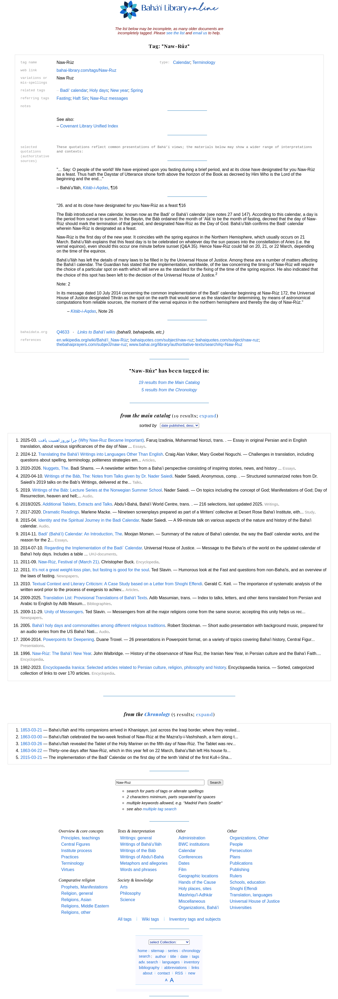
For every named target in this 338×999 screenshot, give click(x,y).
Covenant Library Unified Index (89, 126)
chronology (191, 951)
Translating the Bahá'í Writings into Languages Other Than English (100, 454)
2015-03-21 (31, 757)
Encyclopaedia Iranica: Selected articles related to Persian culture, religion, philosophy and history (134, 667)
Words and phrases (138, 869)
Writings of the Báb (138, 850)
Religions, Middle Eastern (85, 906)
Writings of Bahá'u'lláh (141, 844)
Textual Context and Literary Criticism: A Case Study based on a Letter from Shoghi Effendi (117, 584)
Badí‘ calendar (72, 90)
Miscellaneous (192, 901)
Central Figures (75, 844)
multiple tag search (159, 809)
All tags (125, 919)
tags (195, 956)
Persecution (241, 850)
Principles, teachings (80, 838)
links (195, 967)
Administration (192, 838)
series (173, 951)
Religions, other (76, 912)
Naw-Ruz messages (109, 98)
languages (171, 962)
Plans (235, 857)
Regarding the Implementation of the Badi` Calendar (93, 548)
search (144, 956)
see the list (175, 33)
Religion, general (77, 893)
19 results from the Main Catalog (169, 382)
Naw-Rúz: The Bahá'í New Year (61, 653)
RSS (179, 973)
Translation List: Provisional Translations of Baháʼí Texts (95, 598)
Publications (241, 863)
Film (182, 869)
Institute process (76, 850)
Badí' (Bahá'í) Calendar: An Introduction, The (80, 534)
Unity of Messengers (63, 612)
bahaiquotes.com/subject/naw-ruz (161, 340)
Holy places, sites (195, 888)
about (147, 973)
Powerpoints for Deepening (68, 639)
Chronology (157, 714)
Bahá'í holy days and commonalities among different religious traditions (98, 625)
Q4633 (63, 332)
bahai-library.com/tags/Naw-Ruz (86, 70)
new (191, 973)
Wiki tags (150, 919)
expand (208, 415)
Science (127, 899)
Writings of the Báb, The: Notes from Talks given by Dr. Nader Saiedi (108, 476)
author (160, 956)
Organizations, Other (249, 838)
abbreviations (175, 967)
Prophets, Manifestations (84, 887)
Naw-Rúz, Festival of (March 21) (68, 562)
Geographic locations (198, 876)
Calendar (181, 62)
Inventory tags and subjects (195, 919)
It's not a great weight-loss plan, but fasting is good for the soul (90, 570)
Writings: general (136, 838)
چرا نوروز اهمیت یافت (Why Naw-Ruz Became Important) (91, 440)
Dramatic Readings (61, 512)
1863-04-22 (31, 750)
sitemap (157, 951)
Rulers (236, 876)
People (236, 844)
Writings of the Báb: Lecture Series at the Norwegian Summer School (97, 490)
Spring (136, 90)
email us (200, 33)
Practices (70, 857)
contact (164, 973)
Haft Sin (80, 98)
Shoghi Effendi (243, 888)
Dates (184, 863)
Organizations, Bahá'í (199, 907)
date (184, 956)
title (173, 956)
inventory (191, 962)
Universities (241, 907)
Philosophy (130, 893)
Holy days (99, 90)
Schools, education (247, 882)
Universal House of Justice (255, 901)
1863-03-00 (31, 737)
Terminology (204, 62)
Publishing (239, 869)
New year (119, 90)
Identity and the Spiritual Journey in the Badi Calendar (88, 520)
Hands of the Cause (197, 882)
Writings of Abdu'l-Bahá (142, 857)
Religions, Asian (76, 899)
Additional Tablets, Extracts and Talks (77, 504)
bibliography (149, 967)
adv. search (148, 962)
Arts (124, 887)
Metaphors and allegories (144, 863)
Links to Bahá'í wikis (96, 332)
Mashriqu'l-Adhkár (195, 895)
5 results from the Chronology (169, 390)
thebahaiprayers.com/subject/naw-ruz (92, 344)
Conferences (191, 857)
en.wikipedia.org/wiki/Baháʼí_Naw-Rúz (92, 340)
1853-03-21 (31, 730)
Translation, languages (251, 895)
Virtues (67, 869)
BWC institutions (194, 844)
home (142, 951)
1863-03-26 (31, 743)
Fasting (63, 98)
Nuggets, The (55, 468)
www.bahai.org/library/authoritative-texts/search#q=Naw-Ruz (185, 344)
